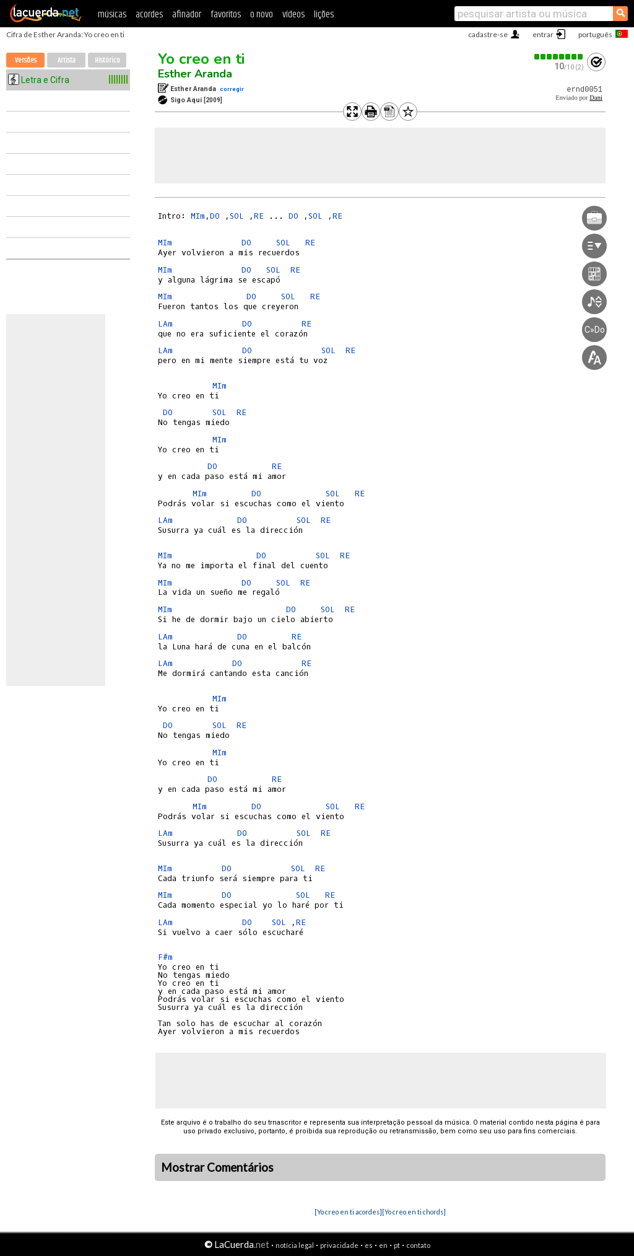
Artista (67, 60)
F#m (165, 957)
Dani (595, 97)
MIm (198, 216)
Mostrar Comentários (217, 1167)
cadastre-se (488, 34)
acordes (149, 14)
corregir (232, 89)
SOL (239, 216)
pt (397, 1245)
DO (217, 216)
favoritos (226, 14)
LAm (165, 323)
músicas (112, 14)
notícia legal (295, 1245)
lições (324, 14)
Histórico (107, 60)
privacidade (339, 1245)
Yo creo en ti (201, 59)
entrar (543, 34)
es (369, 1245)
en (383, 1245)
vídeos (293, 14)
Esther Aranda (195, 73)
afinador (186, 14)
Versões (26, 60)
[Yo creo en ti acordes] (348, 1212)
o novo (261, 14)
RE (261, 216)
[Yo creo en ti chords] (414, 1212)
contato (418, 1245)
